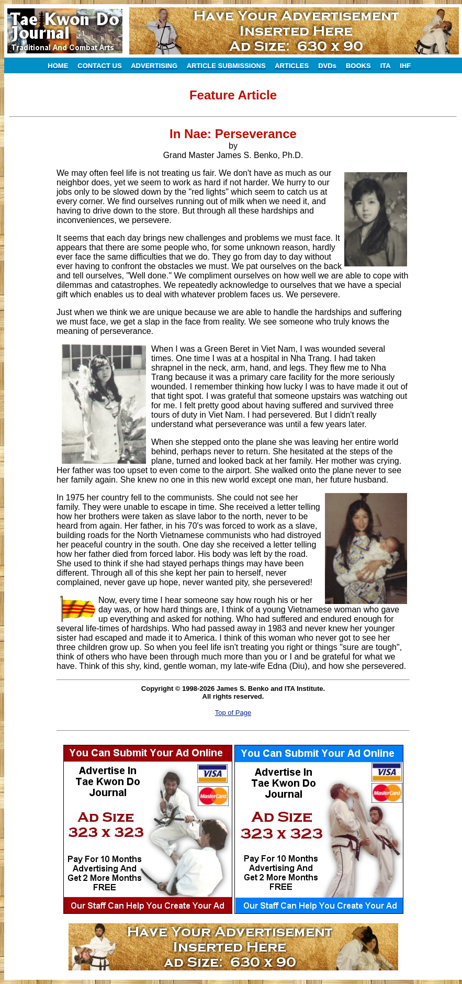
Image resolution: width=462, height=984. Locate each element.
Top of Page (233, 713)
